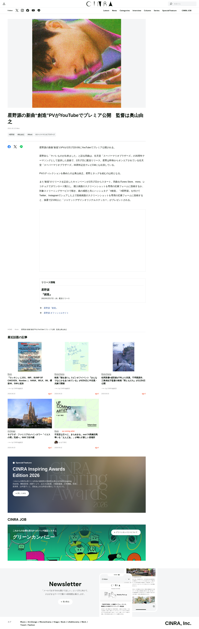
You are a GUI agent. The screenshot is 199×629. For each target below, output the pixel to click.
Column (147, 13)
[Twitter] (17, 13)
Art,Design (32, 624)
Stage (56, 624)
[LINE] (38, 13)
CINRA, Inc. (178, 625)
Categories (125, 13)
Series (157, 13)
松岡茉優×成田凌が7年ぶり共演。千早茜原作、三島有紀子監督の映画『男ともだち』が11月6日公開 (123, 383)
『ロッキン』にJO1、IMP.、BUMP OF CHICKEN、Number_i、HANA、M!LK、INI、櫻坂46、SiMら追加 (30, 383)
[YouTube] (33, 13)
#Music (30, 137)
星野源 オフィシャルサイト (56, 315)
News (114, 13)
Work (83, 624)
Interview (137, 13)
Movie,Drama (45, 624)
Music (17, 332)
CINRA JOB (186, 13)
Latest (106, 13)
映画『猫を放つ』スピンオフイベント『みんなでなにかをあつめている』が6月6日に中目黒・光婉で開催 (75, 383)
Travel (23, 627)
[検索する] (162, 5)
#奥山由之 (21, 137)
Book (63, 624)
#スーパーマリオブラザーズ (45, 137)
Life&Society (73, 624)
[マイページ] (12, 5)
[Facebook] (27, 13)
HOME (10, 332)
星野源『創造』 (51, 310)
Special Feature (169, 13)
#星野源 (11, 137)
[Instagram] (22, 13)
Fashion (31, 627)
